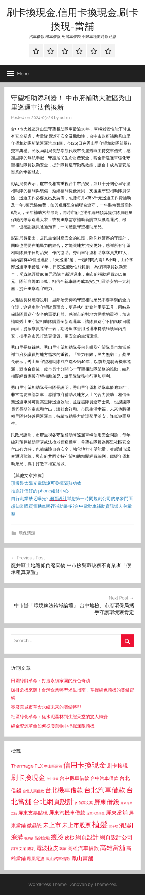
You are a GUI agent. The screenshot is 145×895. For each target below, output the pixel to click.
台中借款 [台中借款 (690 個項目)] (52, 778)
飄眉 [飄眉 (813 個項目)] (62, 849)
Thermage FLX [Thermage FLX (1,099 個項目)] (27, 766)
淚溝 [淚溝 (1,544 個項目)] (17, 837)
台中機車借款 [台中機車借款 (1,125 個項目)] (74, 778)
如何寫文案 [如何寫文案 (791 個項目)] (84, 803)
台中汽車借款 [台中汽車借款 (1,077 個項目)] (104, 778)
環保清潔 (27, 533)
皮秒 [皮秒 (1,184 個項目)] (69, 837)
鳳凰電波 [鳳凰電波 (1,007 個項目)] (35, 858)
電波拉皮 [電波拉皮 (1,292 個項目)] (47, 848)
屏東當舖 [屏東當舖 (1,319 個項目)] (117, 812)
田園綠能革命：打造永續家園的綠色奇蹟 (50, 680)
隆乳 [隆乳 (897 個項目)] (31, 848)
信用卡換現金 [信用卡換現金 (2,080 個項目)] (84, 765)
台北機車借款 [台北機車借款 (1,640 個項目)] (64, 790)
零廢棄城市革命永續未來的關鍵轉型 (46, 707)
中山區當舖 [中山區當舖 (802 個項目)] (53, 766)
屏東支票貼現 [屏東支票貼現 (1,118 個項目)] (33, 813)
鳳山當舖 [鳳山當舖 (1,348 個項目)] (82, 858)
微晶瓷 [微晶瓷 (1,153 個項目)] (34, 825)
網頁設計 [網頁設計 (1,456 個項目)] (87, 837)
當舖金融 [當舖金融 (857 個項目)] (42, 838)
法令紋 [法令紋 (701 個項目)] (113, 826)
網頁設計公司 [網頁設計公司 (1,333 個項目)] (116, 837)
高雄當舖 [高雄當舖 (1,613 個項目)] (112, 847)
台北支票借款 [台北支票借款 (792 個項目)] (33, 791)
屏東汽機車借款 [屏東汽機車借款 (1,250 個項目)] (67, 813)
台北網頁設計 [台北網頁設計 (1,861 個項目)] (53, 802)
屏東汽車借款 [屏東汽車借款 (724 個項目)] (96, 813)
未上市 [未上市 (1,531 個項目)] (52, 825)
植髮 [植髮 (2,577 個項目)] (100, 824)
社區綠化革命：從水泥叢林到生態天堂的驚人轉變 (59, 716)
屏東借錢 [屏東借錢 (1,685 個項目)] (106, 801)
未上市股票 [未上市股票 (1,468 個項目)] (76, 825)
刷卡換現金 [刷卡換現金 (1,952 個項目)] (28, 777)
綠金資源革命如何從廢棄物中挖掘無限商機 (52, 726)
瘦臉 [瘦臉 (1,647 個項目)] (57, 837)
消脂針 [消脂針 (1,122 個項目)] (126, 825)
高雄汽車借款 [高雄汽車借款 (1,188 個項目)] (83, 848)
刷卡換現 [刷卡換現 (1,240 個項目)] (117, 766)
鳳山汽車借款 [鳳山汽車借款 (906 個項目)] (58, 858)
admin (66, 117)
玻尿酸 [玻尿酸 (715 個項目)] (28, 838)
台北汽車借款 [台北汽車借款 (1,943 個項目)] (104, 790)
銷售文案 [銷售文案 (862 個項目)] (18, 848)
